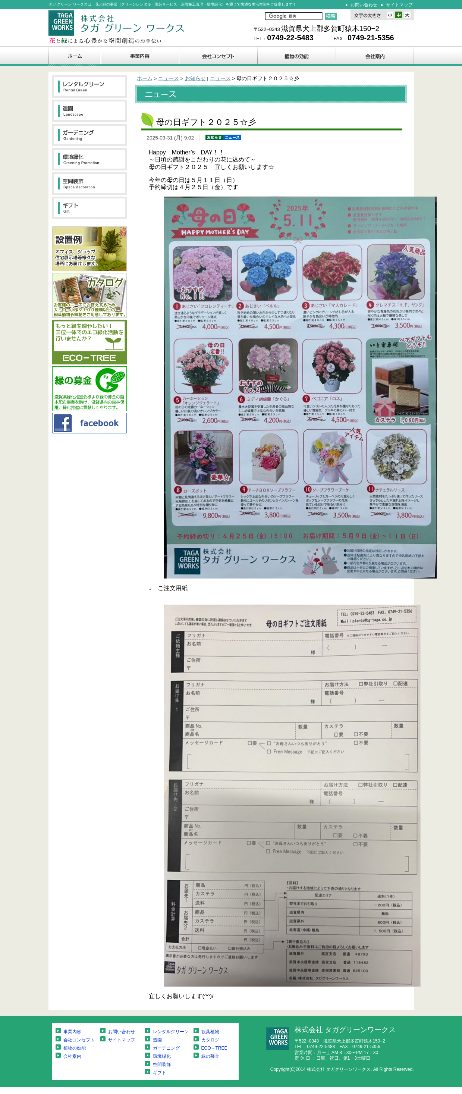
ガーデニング (166, 1048)
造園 (157, 1040)
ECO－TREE (214, 1048)
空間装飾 (162, 1064)
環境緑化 (162, 1056)
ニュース (168, 78)
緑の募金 (210, 1056)
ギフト (159, 1072)
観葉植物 (210, 1031)
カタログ (210, 1040)
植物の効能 (74, 1048)
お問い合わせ (364, 4)
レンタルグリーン (171, 1031)
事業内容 (72, 1031)
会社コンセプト (79, 1040)
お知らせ (195, 78)
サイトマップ (399, 4)
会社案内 (72, 1056)
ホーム (145, 78)
